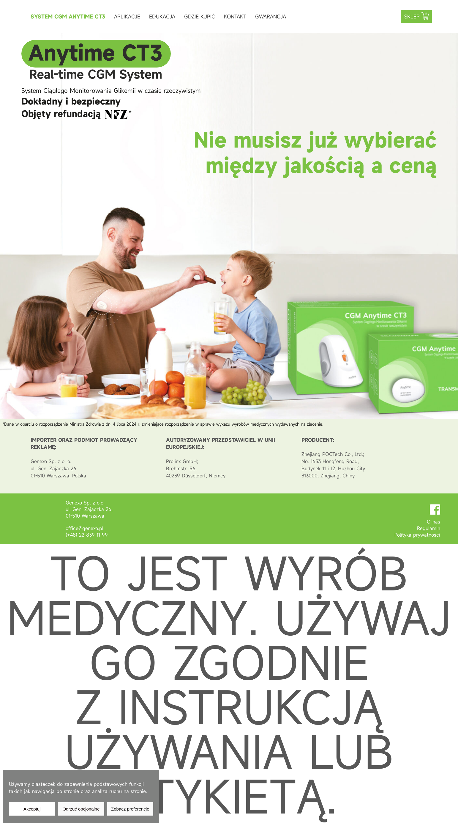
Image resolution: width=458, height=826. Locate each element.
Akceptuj (32, 808)
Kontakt (235, 16)
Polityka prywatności (417, 535)
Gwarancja (270, 16)
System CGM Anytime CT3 (68, 16)
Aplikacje (127, 16)
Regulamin (428, 528)
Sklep (412, 16)
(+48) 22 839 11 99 (87, 535)
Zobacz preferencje (130, 808)
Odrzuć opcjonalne (81, 808)
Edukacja (162, 16)
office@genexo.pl (84, 528)
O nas (433, 521)
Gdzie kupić (199, 16)
